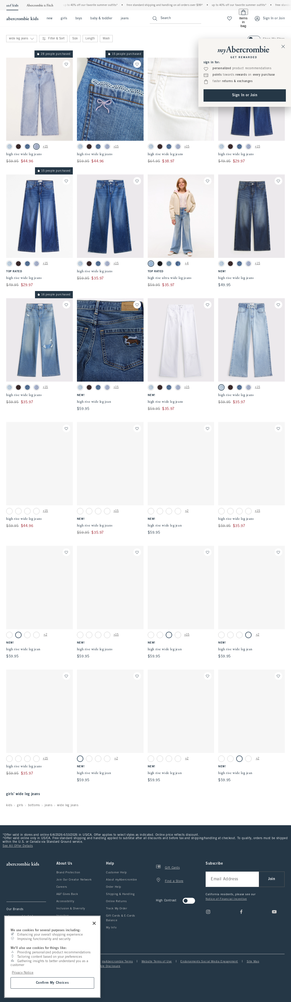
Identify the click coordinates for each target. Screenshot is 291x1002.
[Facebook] (241, 911)
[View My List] (229, 18)
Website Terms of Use (157, 961)
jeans (125, 18)
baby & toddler (101, 18)
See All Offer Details (18, 846)
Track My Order (116, 908)
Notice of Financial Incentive (226, 899)
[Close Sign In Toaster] (283, 46)
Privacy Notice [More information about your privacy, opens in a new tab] (22, 972)
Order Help (113, 887)
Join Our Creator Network (74, 879)
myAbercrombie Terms (117, 961)
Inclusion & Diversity (70, 908)
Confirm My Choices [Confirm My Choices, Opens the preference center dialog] (52, 983)
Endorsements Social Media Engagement (209, 961)
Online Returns (116, 901)
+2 (187, 511)
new (49, 18)
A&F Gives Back (67, 894)
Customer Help (116, 872)
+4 (187, 263)
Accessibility (65, 901)
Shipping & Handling (120, 894)
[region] (52, 957)
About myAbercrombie (121, 879)
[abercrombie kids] (21, 18)
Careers (61, 887)
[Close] (94, 923)
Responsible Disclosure (104, 966)
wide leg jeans (67, 805)
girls (64, 18)
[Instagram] (208, 911)
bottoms (34, 805)
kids (9, 805)
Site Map (253, 961)
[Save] (66, 64)
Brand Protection (68, 872)
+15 (45, 146)
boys (78, 18)
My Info (111, 927)
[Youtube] (274, 911)
